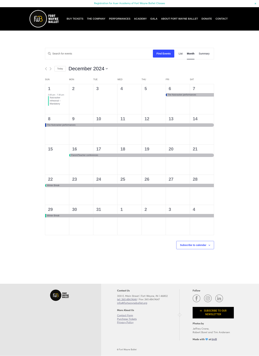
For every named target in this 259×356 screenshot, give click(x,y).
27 (171, 179)
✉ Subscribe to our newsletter (213, 312)
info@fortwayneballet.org (132, 303)
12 (147, 118)
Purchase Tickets (127, 319)
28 (195, 179)
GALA (154, 18)
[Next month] (51, 68)
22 (50, 179)
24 (98, 179)
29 (50, 209)
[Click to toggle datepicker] (88, 68)
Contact (221, 18)
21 (195, 149)
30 (74, 209)
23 (74, 179)
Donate (206, 18)
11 (122, 118)
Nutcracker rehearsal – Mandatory (55, 100)
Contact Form (125, 315)
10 (98, 118)
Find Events (163, 53)
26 (147, 179)
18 (122, 149)
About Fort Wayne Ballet (179, 18)
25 (122, 179)
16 (74, 149)
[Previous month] (46, 68)
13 (171, 118)
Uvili (214, 339)
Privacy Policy (125, 322)
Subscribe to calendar (193, 245)
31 (98, 209)
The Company (96, 18)
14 (195, 118)
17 (98, 149)
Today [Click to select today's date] (60, 68)
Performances (119, 18)
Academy (140, 18)
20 (171, 149)
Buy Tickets (75, 18)
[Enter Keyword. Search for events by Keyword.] (99, 53)
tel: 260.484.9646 (127, 299)
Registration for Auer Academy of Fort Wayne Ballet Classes (129, 3)
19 (147, 149)
